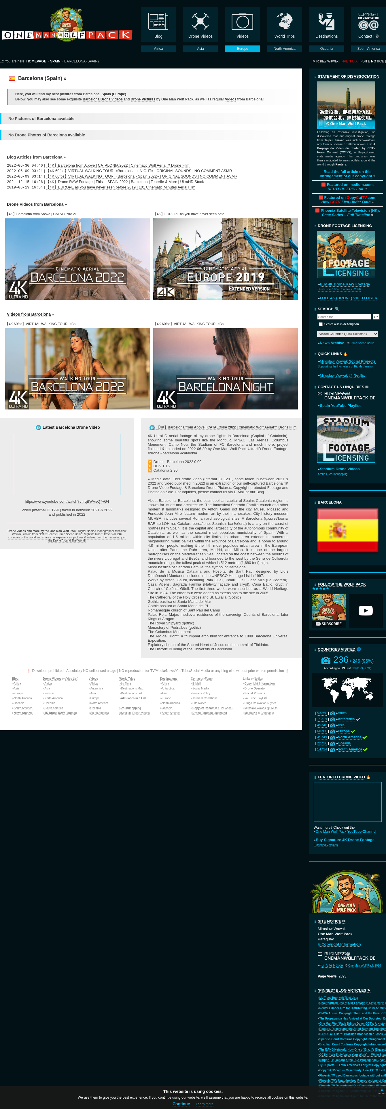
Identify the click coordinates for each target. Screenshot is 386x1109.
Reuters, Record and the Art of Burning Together (352, 1028)
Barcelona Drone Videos (103, 99)
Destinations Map (132, 688)
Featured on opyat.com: (348, 199)
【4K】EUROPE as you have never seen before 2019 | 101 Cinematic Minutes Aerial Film (120, 187)
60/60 (322, 731)
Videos (230, 99)
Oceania (19, 703)
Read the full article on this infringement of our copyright (346, 173)
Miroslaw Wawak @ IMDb (261, 708)
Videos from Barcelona (29, 314)
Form (208, 678)
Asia (16, 688)
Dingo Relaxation (255, 703)
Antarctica (96, 688)
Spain (106, 94)
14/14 (322, 750)
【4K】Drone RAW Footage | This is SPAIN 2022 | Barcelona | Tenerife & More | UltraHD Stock (125, 182)
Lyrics (272, 703)
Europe (119, 94)
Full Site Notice (331, 965)
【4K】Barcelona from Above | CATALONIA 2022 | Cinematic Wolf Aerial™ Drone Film (117, 165)
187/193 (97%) (361, 668)
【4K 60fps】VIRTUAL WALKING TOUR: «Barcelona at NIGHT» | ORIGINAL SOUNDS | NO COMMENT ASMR (139, 171)
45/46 (322, 725)
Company (267, 712)
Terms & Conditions (204, 698)
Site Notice (199, 703)
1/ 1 (322, 719)
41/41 (322, 737)
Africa (17, 683)
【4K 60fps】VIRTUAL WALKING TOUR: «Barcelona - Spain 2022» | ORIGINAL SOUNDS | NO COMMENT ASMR (141, 176)
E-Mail (196, 683)
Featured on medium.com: (350, 186)
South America (23, 708)
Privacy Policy (201, 693)
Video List (71, 678)
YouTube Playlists (256, 698)
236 (353, 659)
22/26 (322, 744)
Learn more (204, 1104)
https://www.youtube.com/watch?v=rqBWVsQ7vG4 (67, 501)
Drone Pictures (143, 99)
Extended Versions (326, 845)
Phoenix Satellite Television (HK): (350, 212)
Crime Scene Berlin (361, 343)
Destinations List (131, 693)
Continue (181, 1104)
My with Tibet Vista (338, 997)
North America (23, 698)
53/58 (322, 713)
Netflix (258, 678)
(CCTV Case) (212, 708)
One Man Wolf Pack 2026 (364, 965)
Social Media (200, 688)
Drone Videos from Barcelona (35, 204)
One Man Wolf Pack (346, 832)
